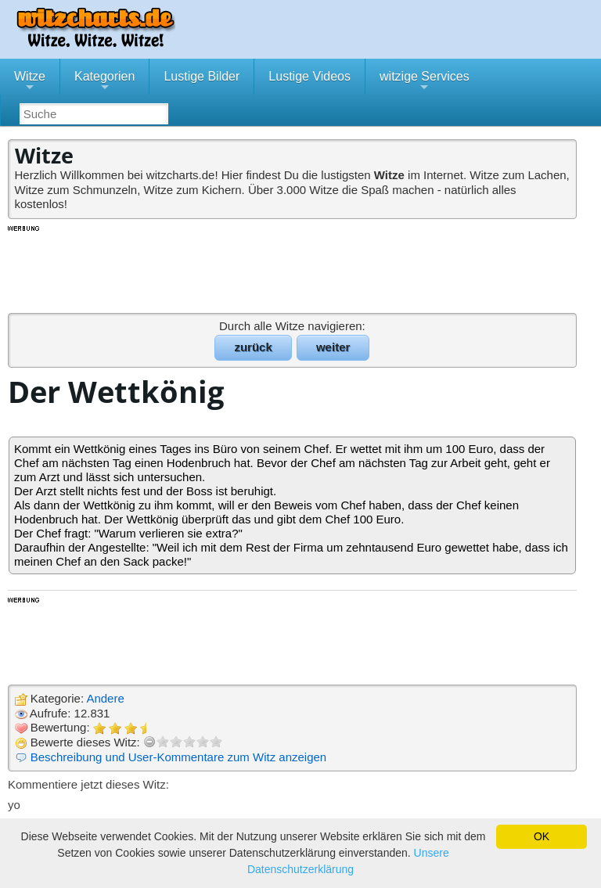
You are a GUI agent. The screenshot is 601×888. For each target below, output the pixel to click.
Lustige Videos (309, 76)
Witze (29, 82)
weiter (333, 347)
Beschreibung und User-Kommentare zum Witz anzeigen (179, 757)
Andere (105, 698)
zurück (253, 347)
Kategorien (104, 82)
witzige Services (425, 82)
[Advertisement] (293, 268)
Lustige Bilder (201, 76)
